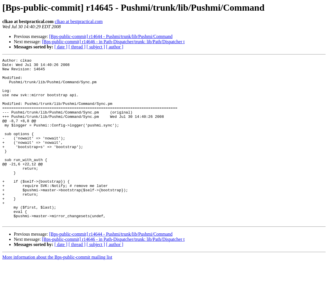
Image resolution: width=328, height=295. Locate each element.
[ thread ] (76, 46)
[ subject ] (96, 46)
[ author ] (114, 46)
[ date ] (60, 46)
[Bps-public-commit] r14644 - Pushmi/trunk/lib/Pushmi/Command (111, 36)
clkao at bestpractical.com (79, 21)
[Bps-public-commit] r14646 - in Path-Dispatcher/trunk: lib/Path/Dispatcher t (113, 41)
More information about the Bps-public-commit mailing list (57, 290)
